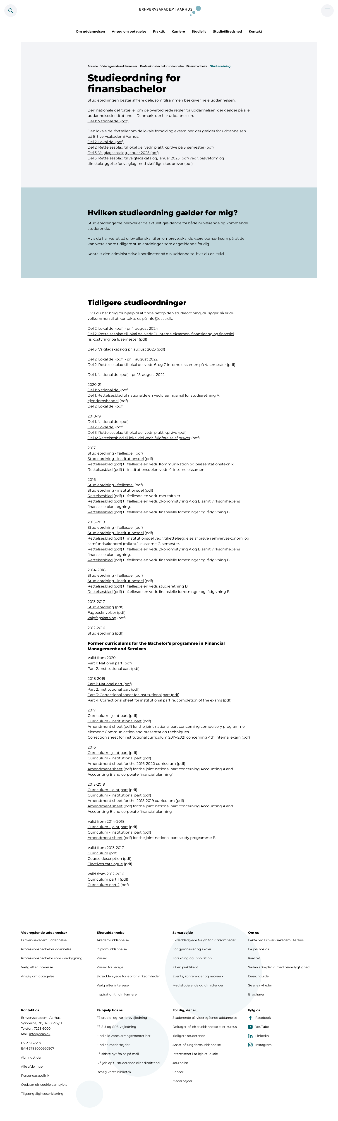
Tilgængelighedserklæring (42, 1094)
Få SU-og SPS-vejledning (116, 1027)
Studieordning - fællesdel (111, 454)
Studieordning (220, 66)
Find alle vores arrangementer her (124, 1036)
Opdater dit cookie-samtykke (44, 1085)
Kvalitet (254, 958)
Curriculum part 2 (104, 886)
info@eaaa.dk (160, 319)
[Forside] (169, 11)
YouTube (258, 1027)
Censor (178, 1072)
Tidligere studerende (189, 1036)
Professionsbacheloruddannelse (162, 66)
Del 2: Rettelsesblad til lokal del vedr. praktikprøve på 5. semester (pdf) (151, 147)
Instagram (260, 1045)
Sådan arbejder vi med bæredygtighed (278, 967)
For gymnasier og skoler (192, 949)
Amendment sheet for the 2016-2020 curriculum (132, 764)
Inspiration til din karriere (117, 994)
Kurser (102, 958)
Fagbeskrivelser (102, 613)
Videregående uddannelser (119, 66)
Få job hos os (258, 949)
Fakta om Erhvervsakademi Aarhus (276, 940)
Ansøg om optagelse (129, 31)
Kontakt (255, 31)
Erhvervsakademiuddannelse (44, 940)
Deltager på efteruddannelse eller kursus (205, 1027)
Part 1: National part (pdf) (110, 664)
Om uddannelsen (90, 31)
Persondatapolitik (35, 1076)
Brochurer (256, 994)
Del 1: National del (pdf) (108, 121)
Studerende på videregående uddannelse (205, 1018)
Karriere (178, 31)
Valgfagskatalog (102, 619)
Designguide (258, 976)
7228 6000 (42, 1028)
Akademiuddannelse (113, 940)
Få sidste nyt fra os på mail (118, 1054)
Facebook (259, 1018)
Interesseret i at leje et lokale (195, 1054)
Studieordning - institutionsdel (116, 459)
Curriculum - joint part (108, 716)
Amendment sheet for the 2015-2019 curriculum (131, 801)
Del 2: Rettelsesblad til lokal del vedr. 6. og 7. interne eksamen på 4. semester (157, 365)
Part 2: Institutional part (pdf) (113, 669)
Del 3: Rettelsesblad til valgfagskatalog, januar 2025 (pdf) (138, 158)
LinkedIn (258, 1036)
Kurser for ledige (110, 967)
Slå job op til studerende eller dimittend (128, 1063)
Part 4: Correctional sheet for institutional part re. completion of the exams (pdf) (159, 701)
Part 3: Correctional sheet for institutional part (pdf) (133, 696)
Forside (93, 66)
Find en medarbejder (113, 1045)
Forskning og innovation (192, 958)
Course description (105, 859)
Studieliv (199, 31)
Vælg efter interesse (37, 967)
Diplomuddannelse (112, 949)
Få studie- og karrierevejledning (122, 1018)
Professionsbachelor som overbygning (51, 958)
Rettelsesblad (100, 465)
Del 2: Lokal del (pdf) (106, 142)
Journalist (180, 1063)
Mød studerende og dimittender (198, 985)
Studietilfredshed (227, 31)
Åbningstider (31, 1057)
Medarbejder (182, 1081)
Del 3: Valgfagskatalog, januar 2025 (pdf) (123, 153)
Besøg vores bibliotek (114, 1072)
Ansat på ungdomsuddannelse (197, 1045)
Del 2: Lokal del (101, 329)
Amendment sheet (105, 727)
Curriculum (98, 854)
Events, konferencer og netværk (198, 976)
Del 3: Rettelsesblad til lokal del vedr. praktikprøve (132, 433)
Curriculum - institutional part (115, 722)
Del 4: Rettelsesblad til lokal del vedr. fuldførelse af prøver (139, 439)
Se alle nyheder (260, 985)
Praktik (159, 31)
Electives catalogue (105, 865)
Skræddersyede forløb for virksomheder (128, 976)
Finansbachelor (196, 66)
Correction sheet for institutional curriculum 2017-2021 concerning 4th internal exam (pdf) (169, 738)
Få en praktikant (185, 967)
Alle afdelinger (32, 1066)
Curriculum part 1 (103, 880)
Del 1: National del (103, 375)
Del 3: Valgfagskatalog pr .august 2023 (122, 350)
